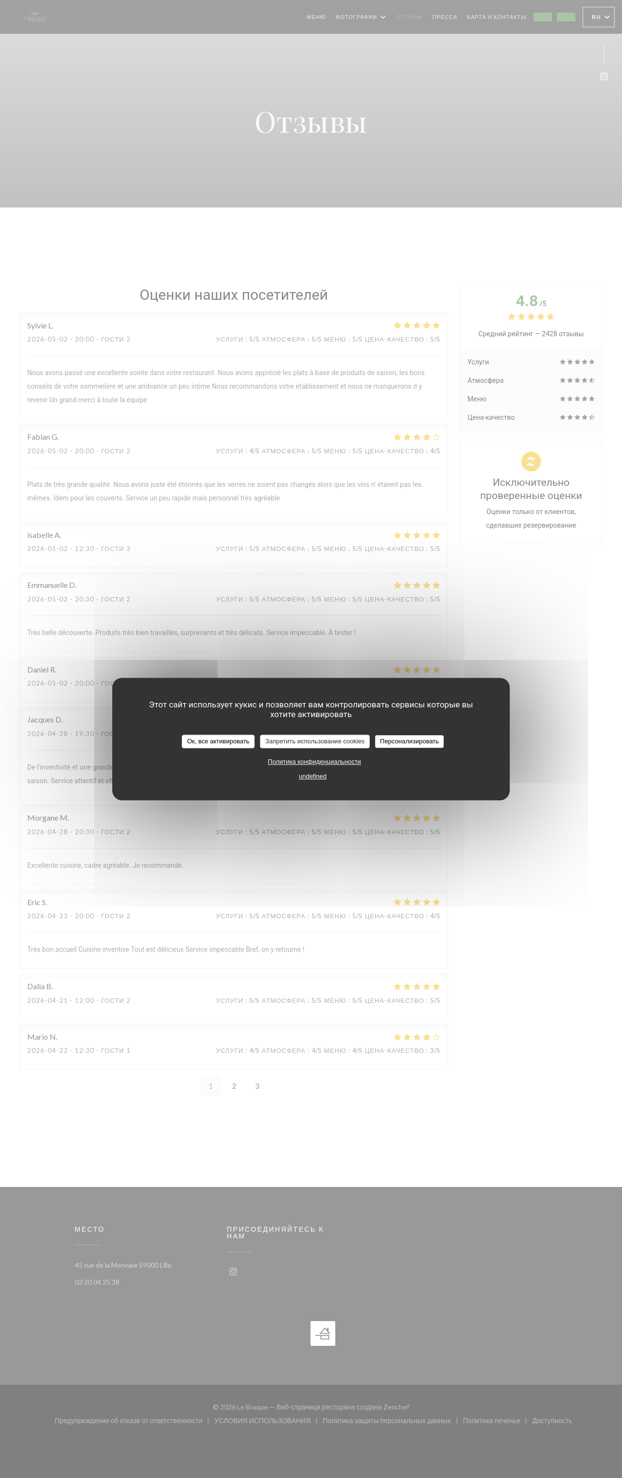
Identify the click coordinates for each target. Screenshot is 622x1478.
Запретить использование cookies (314, 741)
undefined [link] (313, 776)
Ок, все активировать (218, 741)
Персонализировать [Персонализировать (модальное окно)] (409, 741)
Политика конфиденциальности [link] (314, 761)
